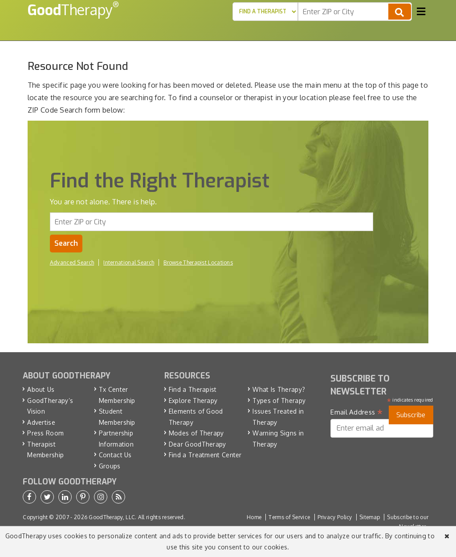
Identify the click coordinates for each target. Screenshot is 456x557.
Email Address (356, 412)
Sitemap (369, 517)
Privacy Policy (335, 517)
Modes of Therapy (196, 433)
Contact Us (115, 455)
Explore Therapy (193, 400)
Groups (110, 466)
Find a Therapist (193, 389)
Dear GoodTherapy (197, 444)
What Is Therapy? (278, 389)
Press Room (45, 433)
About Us (40, 389)
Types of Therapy (278, 400)
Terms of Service (289, 517)
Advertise (41, 422)
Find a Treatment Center (205, 455)
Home (254, 517)
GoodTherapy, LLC (112, 517)
